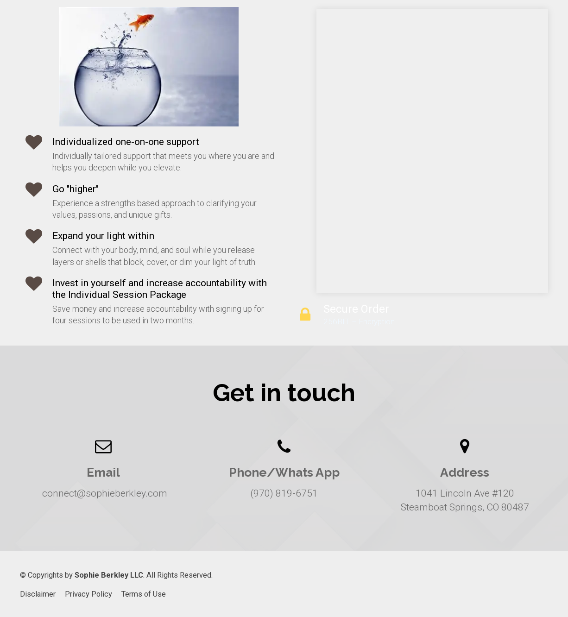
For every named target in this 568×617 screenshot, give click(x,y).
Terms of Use (143, 594)
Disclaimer (38, 594)
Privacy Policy (88, 594)
